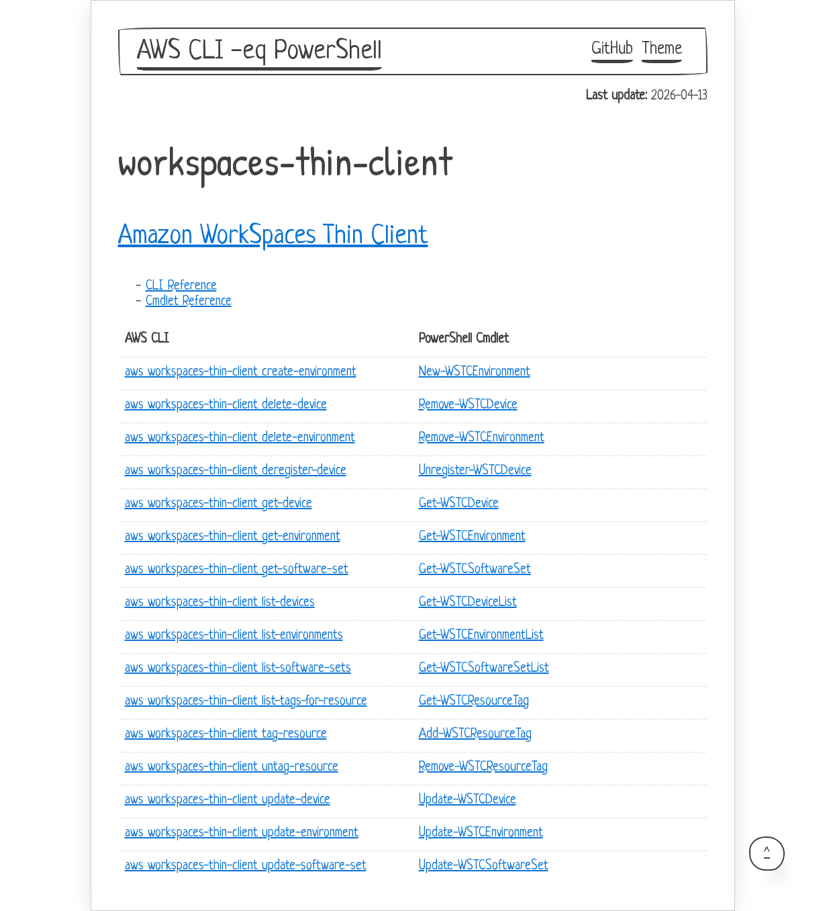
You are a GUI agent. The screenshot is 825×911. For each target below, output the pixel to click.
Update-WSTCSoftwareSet (483, 866)
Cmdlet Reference (189, 302)
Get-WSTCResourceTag (474, 702)
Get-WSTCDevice (459, 504)
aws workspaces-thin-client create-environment (240, 372)
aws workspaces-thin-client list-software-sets (238, 669)
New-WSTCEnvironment (474, 372)
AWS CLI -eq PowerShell (259, 52)
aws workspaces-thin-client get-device (218, 504)
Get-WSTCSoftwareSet (475, 570)
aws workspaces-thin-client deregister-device (235, 471)
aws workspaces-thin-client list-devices (220, 603)
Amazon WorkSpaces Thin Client (273, 236)
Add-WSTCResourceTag (475, 735)
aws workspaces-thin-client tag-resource (226, 735)
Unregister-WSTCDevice (475, 471)
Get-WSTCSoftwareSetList (484, 669)
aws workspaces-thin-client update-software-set (246, 866)
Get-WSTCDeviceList (468, 603)
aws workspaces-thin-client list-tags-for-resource (246, 702)
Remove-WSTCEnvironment (481, 438)
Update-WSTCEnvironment (481, 833)
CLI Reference (181, 286)
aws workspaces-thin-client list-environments (234, 636)
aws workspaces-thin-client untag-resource (231, 768)
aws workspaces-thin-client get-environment (232, 537)
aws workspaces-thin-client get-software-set (236, 570)
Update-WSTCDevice (467, 800)
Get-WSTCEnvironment (472, 537)
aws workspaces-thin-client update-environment (241, 833)
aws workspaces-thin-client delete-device (226, 405)
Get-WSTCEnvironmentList (481, 636)
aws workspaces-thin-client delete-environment (240, 438)
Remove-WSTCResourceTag (483, 768)
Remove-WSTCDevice (468, 405)
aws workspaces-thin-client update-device (227, 800)
